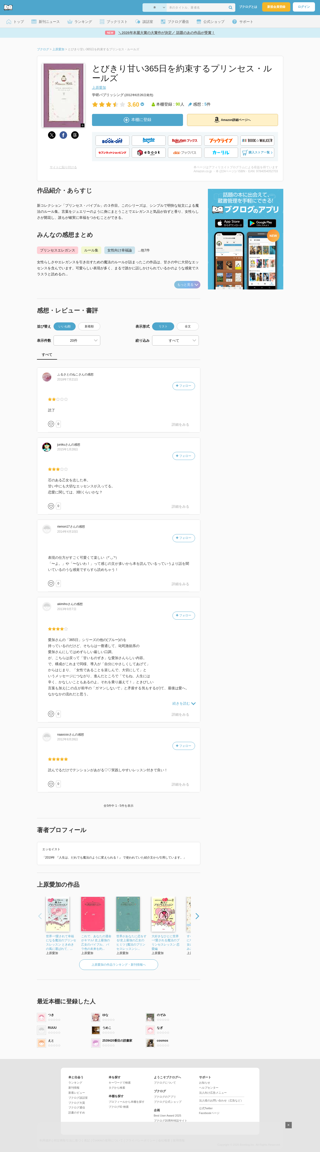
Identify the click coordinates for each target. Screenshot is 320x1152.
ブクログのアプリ (165, 1096)
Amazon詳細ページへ (232, 120)
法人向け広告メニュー (213, 1092)
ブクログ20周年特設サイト (170, 1120)
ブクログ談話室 (78, 1097)
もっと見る (187, 284)
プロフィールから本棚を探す (127, 1101)
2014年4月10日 (67, 531)
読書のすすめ (76, 1112)
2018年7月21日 (67, 379)
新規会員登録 (276, 7)
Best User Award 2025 (167, 1115)
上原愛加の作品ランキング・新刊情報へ (119, 964)
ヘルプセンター (208, 1087)
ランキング (75, 1082)
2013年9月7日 (66, 609)
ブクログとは (248, 7)
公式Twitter (206, 1108)
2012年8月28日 (67, 739)
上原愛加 (99, 88)
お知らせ (204, 1082)
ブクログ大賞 (76, 1102)
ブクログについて (165, 1082)
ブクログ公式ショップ (167, 1101)
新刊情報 (73, 1087)
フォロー (183, 386)
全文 (188, 326)
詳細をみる (180, 424)
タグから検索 (117, 1087)
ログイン (304, 7)
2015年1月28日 (67, 449)
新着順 (89, 326)
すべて (47, 355)
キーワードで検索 (120, 1082)
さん (70, 374)
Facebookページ (209, 1113)
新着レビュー (76, 1092)
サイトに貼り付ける (63, 167)
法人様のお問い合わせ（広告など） (221, 1100)
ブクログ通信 (76, 1107)
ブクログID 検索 (119, 1106)
